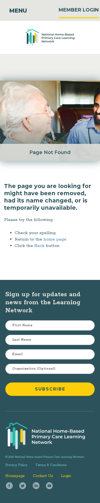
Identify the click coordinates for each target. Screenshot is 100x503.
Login (66, 476)
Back (39, 246)
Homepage (15, 476)
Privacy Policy (16, 465)
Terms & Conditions (50, 465)
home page (54, 239)
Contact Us (43, 476)
